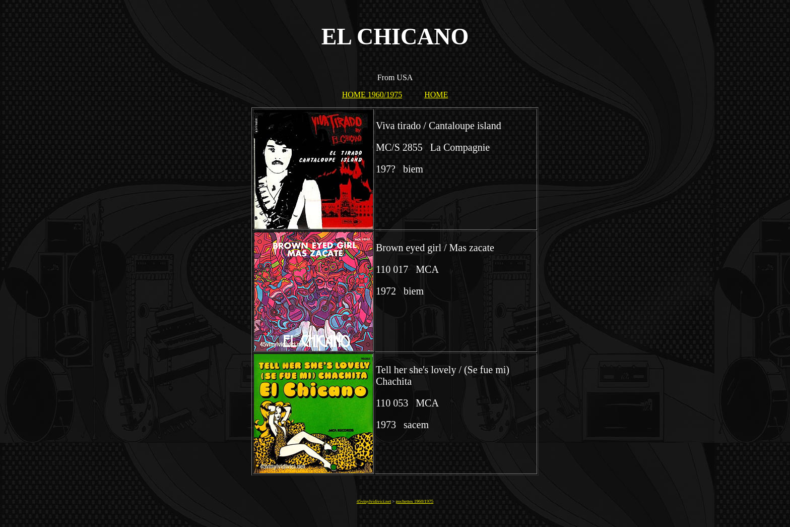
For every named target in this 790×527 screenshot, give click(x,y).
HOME (436, 94)
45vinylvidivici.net (374, 501)
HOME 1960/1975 (372, 94)
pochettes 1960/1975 (415, 501)
